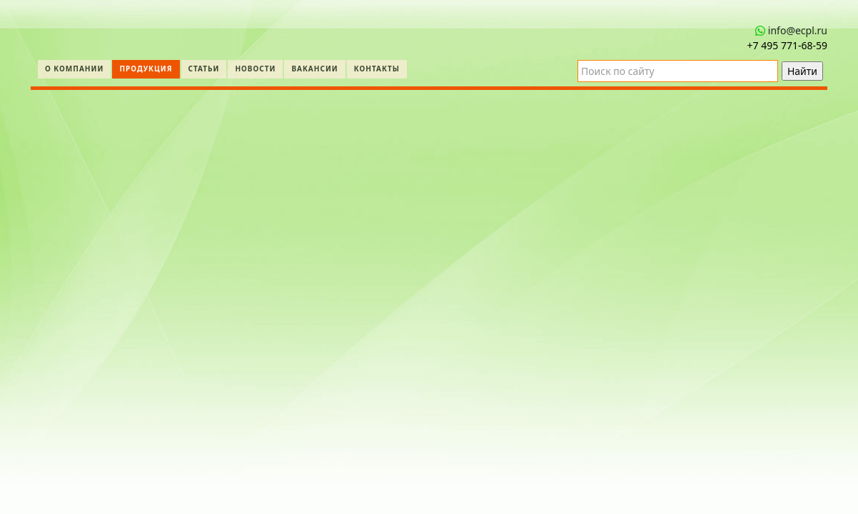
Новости (255, 69)
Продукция (145, 69)
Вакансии (314, 69)
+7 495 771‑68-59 (787, 45)
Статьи (204, 69)
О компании (74, 69)
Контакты (377, 69)
